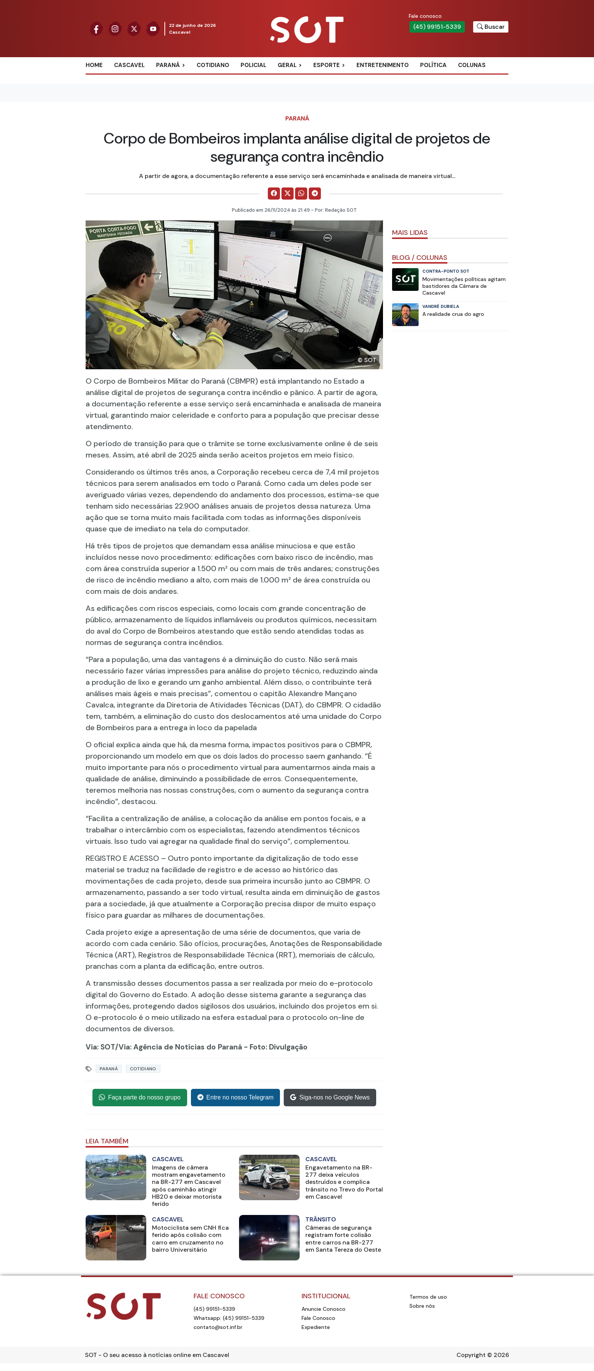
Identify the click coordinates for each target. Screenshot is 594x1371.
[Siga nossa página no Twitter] (134, 28)
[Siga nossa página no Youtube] (153, 28)
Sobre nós (422, 1305)
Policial (253, 65)
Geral (287, 65)
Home (94, 65)
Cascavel (129, 65)
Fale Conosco (318, 1318)
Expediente (316, 1327)
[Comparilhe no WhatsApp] (301, 193)
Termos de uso (428, 1296)
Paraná (168, 65)
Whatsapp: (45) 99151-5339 (229, 1318)
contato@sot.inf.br (218, 1327)
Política (433, 65)
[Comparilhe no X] (287, 193)
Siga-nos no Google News (330, 1097)
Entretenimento (382, 65)
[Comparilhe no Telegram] (315, 193)
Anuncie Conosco (323, 1308)
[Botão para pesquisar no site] (490, 27)
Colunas (472, 65)
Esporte (326, 65)
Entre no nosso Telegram (235, 1097)
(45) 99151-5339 (437, 27)
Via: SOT (100, 1047)
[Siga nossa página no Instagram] (115, 28)
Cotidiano (213, 65)
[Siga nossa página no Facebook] (96, 28)
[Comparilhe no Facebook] (274, 193)
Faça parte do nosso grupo (139, 1097)
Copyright (471, 1355)
